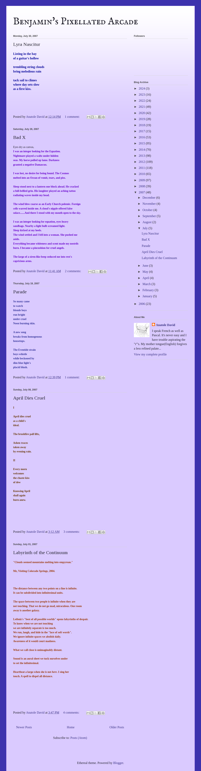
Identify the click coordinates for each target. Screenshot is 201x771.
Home (71, 727)
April (146, 278)
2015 (142, 143)
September (150, 216)
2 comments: (73, 271)
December (149, 197)
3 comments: (71, 531)
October (148, 210)
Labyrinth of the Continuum (40, 552)
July (146, 228)
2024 (142, 88)
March (147, 284)
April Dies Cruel (29, 397)
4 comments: (71, 712)
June (146, 265)
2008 (142, 186)
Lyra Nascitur (26, 44)
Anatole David (165, 325)
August (147, 222)
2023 (142, 94)
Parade (20, 291)
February (149, 290)
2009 (142, 180)
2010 (142, 174)
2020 (142, 113)
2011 (142, 167)
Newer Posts (24, 727)
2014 (142, 149)
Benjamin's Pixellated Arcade (75, 21)
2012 (142, 161)
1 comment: (72, 116)
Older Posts (117, 727)
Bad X (19, 137)
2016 (142, 137)
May (146, 271)
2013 (142, 155)
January (148, 296)
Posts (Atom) (78, 737)
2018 (142, 125)
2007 (142, 192)
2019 (142, 119)
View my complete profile (150, 354)
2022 (142, 100)
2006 (142, 303)
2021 (142, 106)
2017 (142, 131)
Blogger (118, 763)
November (150, 203)
